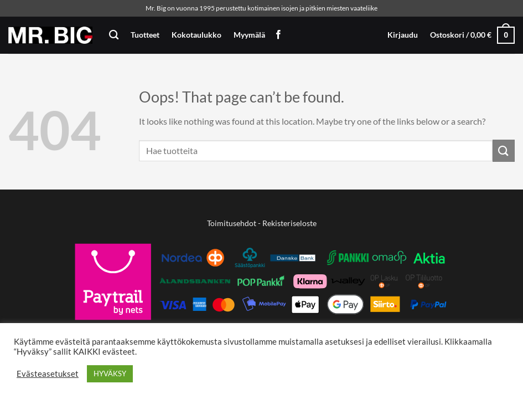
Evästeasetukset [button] (48, 373)
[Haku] (113, 35)
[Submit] (504, 150)
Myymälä (249, 34)
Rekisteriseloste (289, 223)
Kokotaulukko (196, 34)
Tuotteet (145, 34)
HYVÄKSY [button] (110, 373)
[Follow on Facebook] (278, 35)
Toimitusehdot (231, 223)
